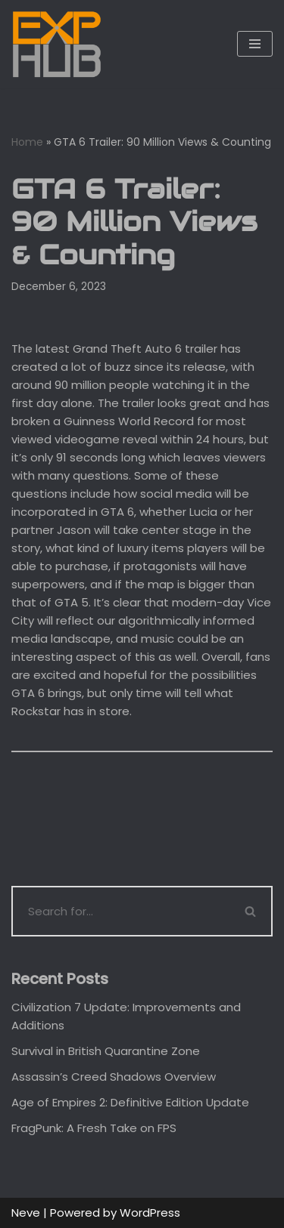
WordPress (150, 1212)
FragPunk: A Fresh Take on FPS (93, 1128)
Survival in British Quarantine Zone (105, 1051)
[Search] (120, 911)
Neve (25, 1212)
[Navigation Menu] (255, 44)
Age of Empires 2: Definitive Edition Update (130, 1102)
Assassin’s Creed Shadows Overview (113, 1077)
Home (27, 142)
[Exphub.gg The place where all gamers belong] (56, 44)
